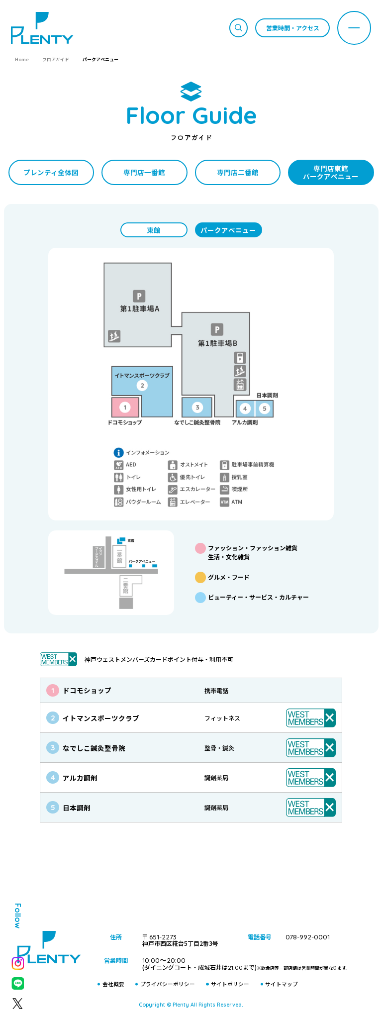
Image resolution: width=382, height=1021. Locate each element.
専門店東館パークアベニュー (331, 172)
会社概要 (113, 984)
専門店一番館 (144, 172)
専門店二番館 (238, 172)
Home (22, 59)
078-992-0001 (308, 936)
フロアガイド (55, 59)
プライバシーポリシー (167, 984)
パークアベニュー (228, 230)
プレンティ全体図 (51, 172)
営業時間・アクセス (292, 27)
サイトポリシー (230, 984)
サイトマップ (281, 984)
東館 (154, 230)
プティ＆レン (191, 885)
